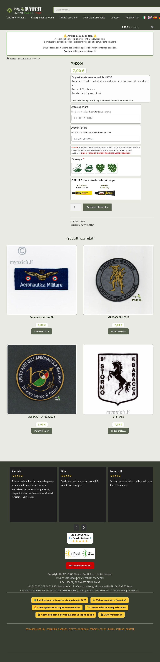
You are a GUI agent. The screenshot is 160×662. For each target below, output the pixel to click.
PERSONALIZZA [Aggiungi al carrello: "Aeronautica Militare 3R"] (41, 331)
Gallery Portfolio (111, 614)
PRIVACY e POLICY (98, 629)
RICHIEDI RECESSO (116, 629)
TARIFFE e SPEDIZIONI (78, 629)
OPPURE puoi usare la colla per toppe (93, 180)
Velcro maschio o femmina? (109, 600)
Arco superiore (91, 109)
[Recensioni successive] (83, 527)
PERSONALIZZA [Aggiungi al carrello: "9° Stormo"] (118, 430)
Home (13, 58)
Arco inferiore (91, 130)
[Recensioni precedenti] (76, 527)
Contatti (115, 17)
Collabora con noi (80, 565)
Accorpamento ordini (42, 17)
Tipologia (77, 159)
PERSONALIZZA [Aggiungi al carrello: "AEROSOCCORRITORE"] (118, 331)
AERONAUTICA (24, 58)
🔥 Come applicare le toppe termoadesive (57, 607)
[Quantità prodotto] (75, 207)
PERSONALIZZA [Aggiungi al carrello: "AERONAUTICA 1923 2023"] (41, 430)
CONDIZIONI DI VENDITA (57, 629)
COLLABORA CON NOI (35, 629)
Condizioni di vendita (94, 17)
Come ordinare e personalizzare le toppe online (66, 614)
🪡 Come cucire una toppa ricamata (106, 607)
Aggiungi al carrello (97, 207)
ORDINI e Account (16, 17)
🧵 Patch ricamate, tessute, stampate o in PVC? (60, 600)
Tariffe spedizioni (68, 17)
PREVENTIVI (132, 17)
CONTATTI (130, 629)
